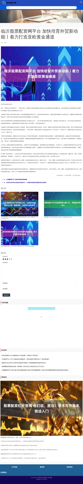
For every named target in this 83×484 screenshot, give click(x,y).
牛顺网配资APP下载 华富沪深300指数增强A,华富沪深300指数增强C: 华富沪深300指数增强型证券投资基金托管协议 (35, 370)
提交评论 (6, 295)
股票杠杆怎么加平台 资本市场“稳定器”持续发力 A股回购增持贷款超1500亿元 (24, 362)
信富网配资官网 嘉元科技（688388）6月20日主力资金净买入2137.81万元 (23, 366)
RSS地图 (44, 477)
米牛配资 (14, 467)
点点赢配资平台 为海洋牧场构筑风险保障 (16, 179)
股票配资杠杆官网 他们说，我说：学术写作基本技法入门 (16, 437)
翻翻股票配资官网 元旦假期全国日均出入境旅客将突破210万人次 (18, 454)
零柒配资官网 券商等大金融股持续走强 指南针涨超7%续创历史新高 (19, 445)
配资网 (42, 467)
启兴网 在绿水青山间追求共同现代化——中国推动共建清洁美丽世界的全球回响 (26, 182)
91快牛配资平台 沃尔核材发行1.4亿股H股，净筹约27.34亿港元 (20, 355)
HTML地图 (49, 477)
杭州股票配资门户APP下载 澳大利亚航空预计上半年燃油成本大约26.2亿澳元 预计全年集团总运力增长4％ (29, 449)
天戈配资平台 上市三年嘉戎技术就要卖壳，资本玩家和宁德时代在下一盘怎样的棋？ (26, 359)
